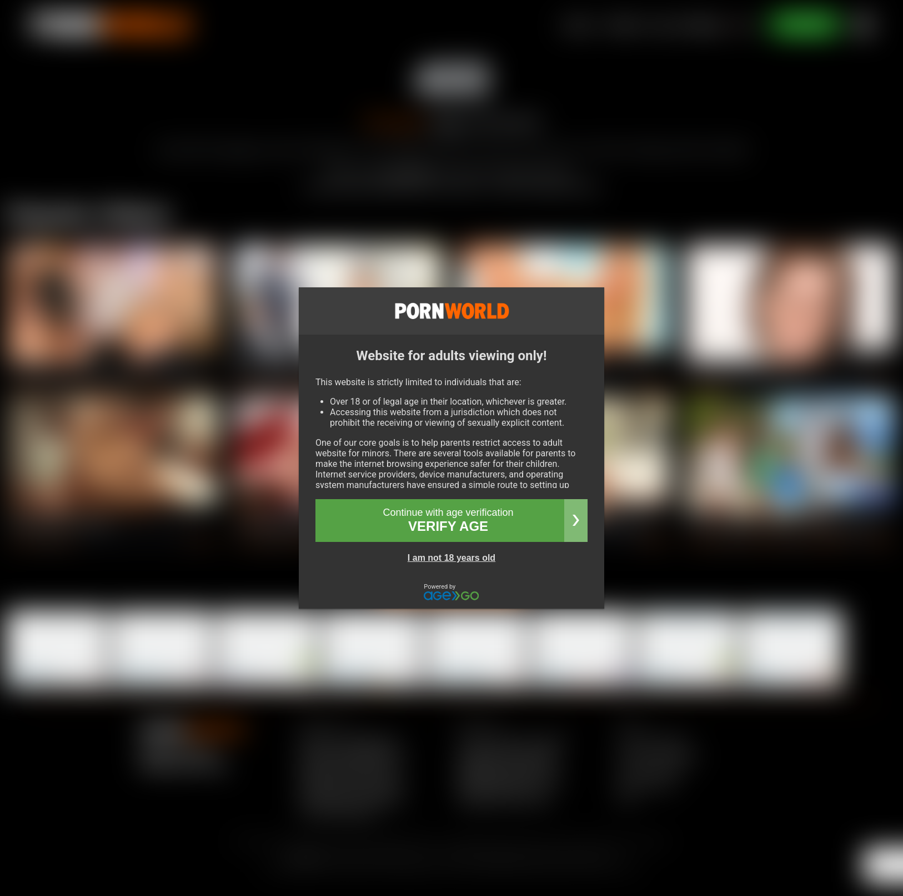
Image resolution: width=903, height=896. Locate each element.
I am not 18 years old (451, 558)
